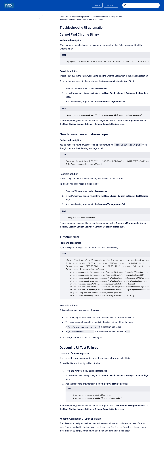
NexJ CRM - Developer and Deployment (74, 17)
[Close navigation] (41, 17)
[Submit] (125, 5)
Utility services (116, 17)
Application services (100, 17)
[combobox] (141, 5)
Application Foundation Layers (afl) (73, 19)
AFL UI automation (96, 19)
